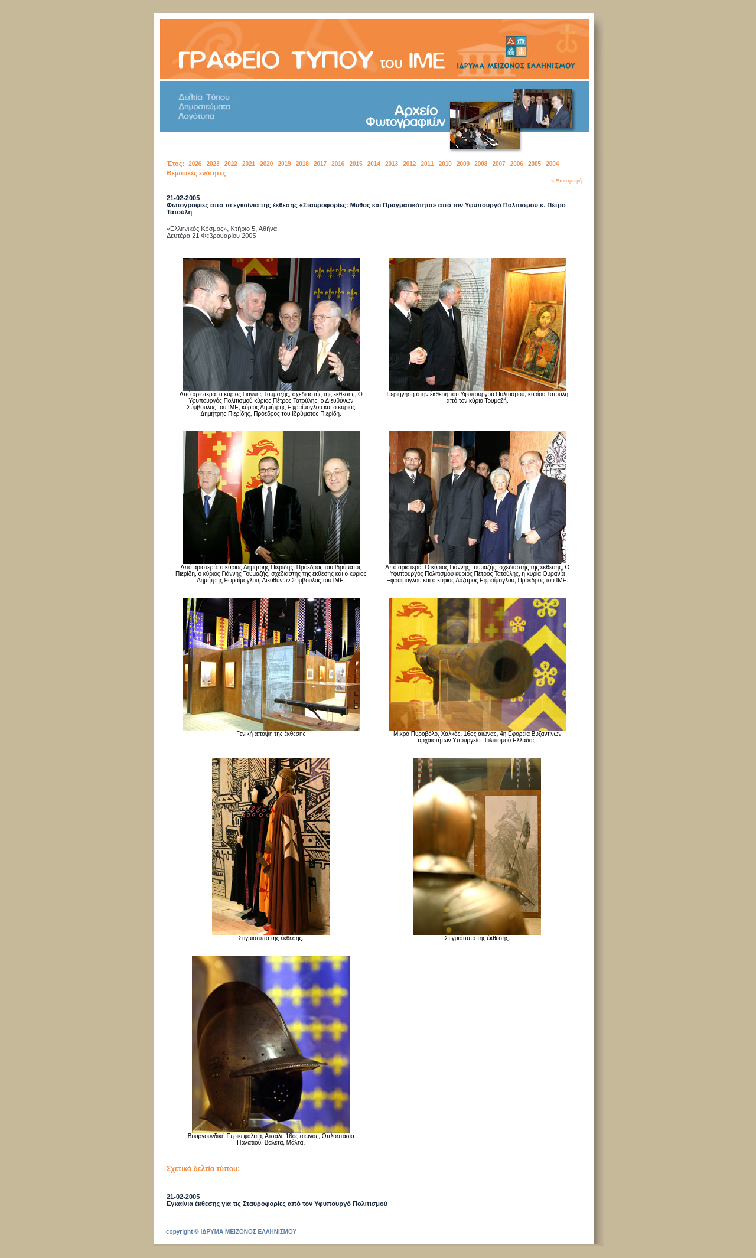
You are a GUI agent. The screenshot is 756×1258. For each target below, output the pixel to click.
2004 (552, 164)
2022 (230, 164)
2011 (427, 164)
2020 (266, 164)
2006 (516, 164)
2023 (212, 164)
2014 (373, 164)
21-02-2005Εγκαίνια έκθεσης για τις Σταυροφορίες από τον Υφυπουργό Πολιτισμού (277, 1200)
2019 (284, 164)
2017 (320, 164)
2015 (355, 164)
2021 (248, 164)
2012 (409, 164)
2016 (337, 164)
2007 (498, 164)
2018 (302, 164)
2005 (534, 164)
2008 (480, 164)
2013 (391, 164)
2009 (463, 164)
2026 (194, 164)
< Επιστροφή (566, 181)
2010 (445, 164)
